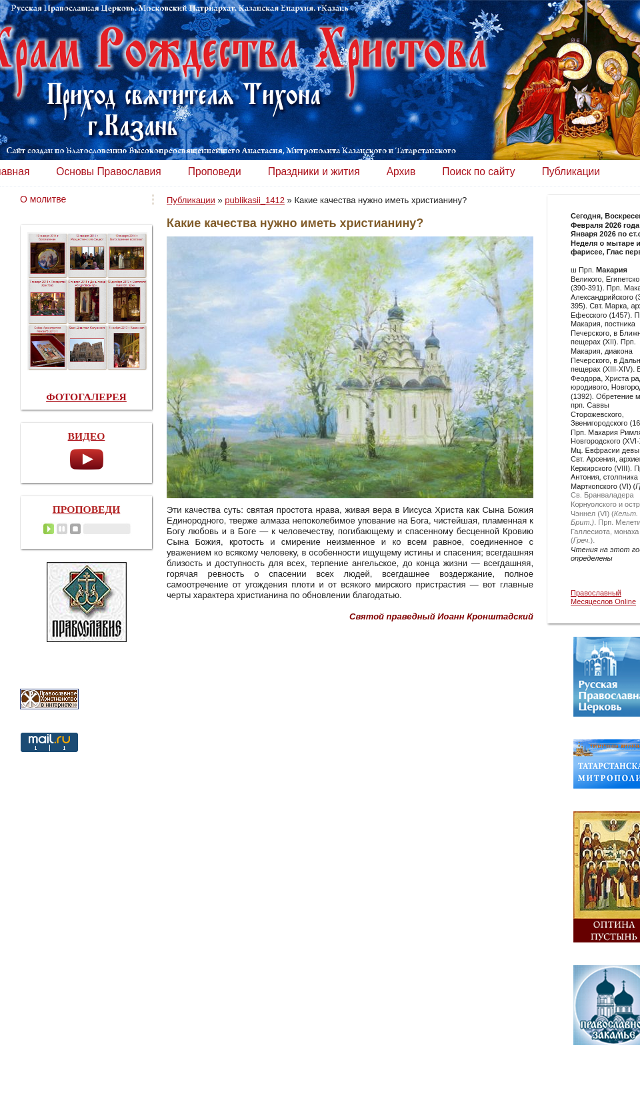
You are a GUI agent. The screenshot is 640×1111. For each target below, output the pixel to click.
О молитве (43, 199)
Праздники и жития (314, 171)
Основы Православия (108, 171)
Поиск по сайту (478, 171)
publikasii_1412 (255, 200)
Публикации (571, 171)
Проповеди (214, 171)
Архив (401, 171)
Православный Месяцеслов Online (603, 597)
